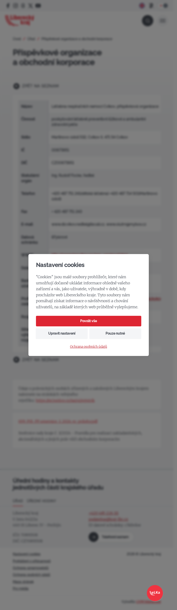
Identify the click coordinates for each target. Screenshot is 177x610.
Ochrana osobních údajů (88, 347)
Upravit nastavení (61, 333)
